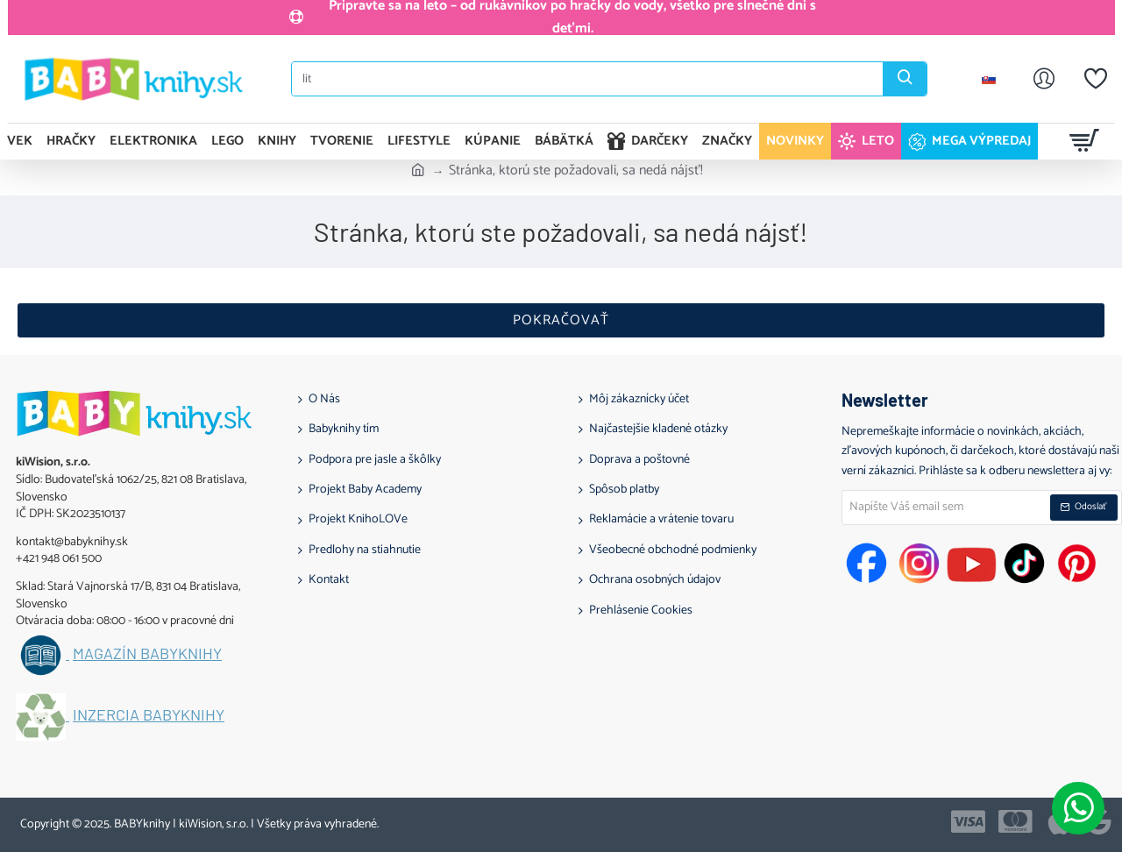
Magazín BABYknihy (147, 654)
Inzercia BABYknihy (148, 715)
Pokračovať (561, 320)
